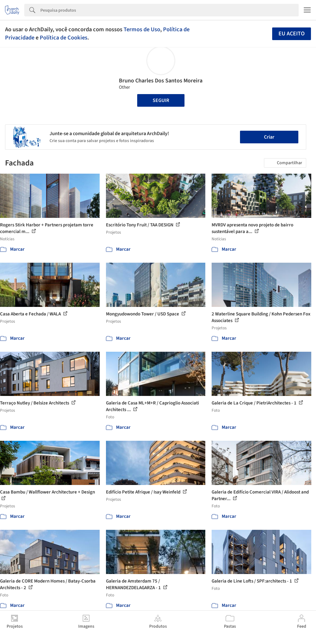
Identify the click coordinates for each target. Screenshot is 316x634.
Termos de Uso (142, 29)
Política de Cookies (63, 37)
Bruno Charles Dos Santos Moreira (160, 81)
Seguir (161, 100)
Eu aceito (291, 34)
